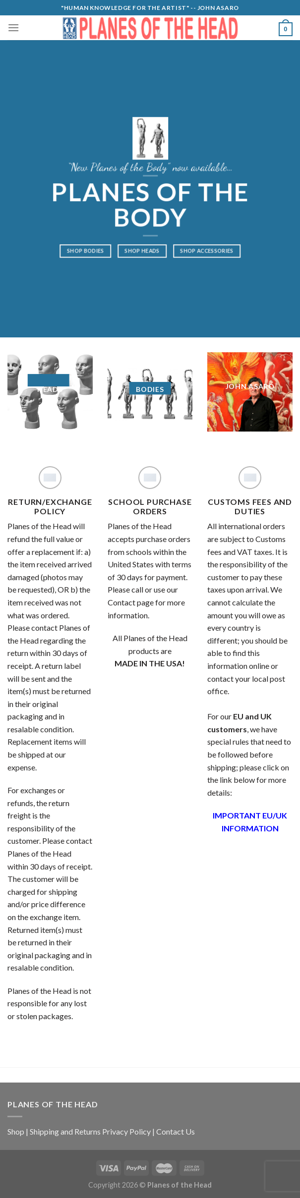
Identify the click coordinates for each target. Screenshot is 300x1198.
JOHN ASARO (250, 385)
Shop (15, 1131)
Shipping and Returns (65, 1131)
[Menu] (13, 27)
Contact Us (175, 1131)
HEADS (50, 389)
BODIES (150, 389)
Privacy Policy (126, 1131)
